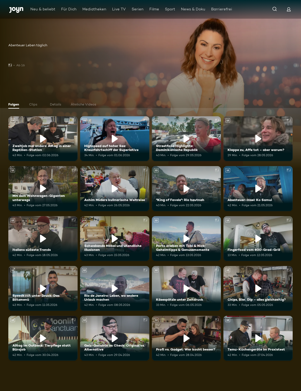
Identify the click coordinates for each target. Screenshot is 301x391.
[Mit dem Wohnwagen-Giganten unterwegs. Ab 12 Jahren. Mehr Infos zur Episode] (43, 188)
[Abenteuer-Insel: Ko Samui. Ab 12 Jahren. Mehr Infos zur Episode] (258, 188)
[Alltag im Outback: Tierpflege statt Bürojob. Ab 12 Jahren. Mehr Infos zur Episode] (43, 338)
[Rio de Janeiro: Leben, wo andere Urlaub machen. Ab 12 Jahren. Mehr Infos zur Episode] (114, 288)
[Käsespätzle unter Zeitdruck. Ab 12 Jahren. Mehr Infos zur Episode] (186, 288)
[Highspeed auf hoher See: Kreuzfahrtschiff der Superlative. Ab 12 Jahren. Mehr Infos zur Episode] (114, 138)
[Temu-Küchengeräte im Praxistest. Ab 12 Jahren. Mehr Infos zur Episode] (258, 338)
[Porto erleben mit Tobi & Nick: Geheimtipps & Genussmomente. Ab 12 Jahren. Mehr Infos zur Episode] (186, 238)
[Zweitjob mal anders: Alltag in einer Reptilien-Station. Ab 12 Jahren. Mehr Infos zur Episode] (43, 138)
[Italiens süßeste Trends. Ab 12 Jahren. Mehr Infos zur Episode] (43, 238)
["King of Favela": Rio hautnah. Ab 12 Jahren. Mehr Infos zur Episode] (186, 188)
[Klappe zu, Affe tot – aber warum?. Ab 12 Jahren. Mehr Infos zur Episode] (258, 138)
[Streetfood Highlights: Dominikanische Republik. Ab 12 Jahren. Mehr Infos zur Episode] (186, 138)
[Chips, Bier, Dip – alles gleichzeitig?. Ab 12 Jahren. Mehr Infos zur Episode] (258, 288)
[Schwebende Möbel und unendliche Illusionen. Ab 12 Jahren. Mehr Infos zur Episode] (114, 238)
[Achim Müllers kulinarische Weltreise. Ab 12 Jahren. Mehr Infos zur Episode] (114, 188)
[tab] (14, 105)
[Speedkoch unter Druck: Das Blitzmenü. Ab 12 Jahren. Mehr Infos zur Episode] (43, 288)
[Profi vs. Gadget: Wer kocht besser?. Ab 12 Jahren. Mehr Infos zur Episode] (186, 338)
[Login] (289, 9)
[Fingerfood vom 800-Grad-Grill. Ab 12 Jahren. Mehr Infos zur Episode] (258, 238)
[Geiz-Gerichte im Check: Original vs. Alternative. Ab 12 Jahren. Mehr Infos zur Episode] (114, 338)
